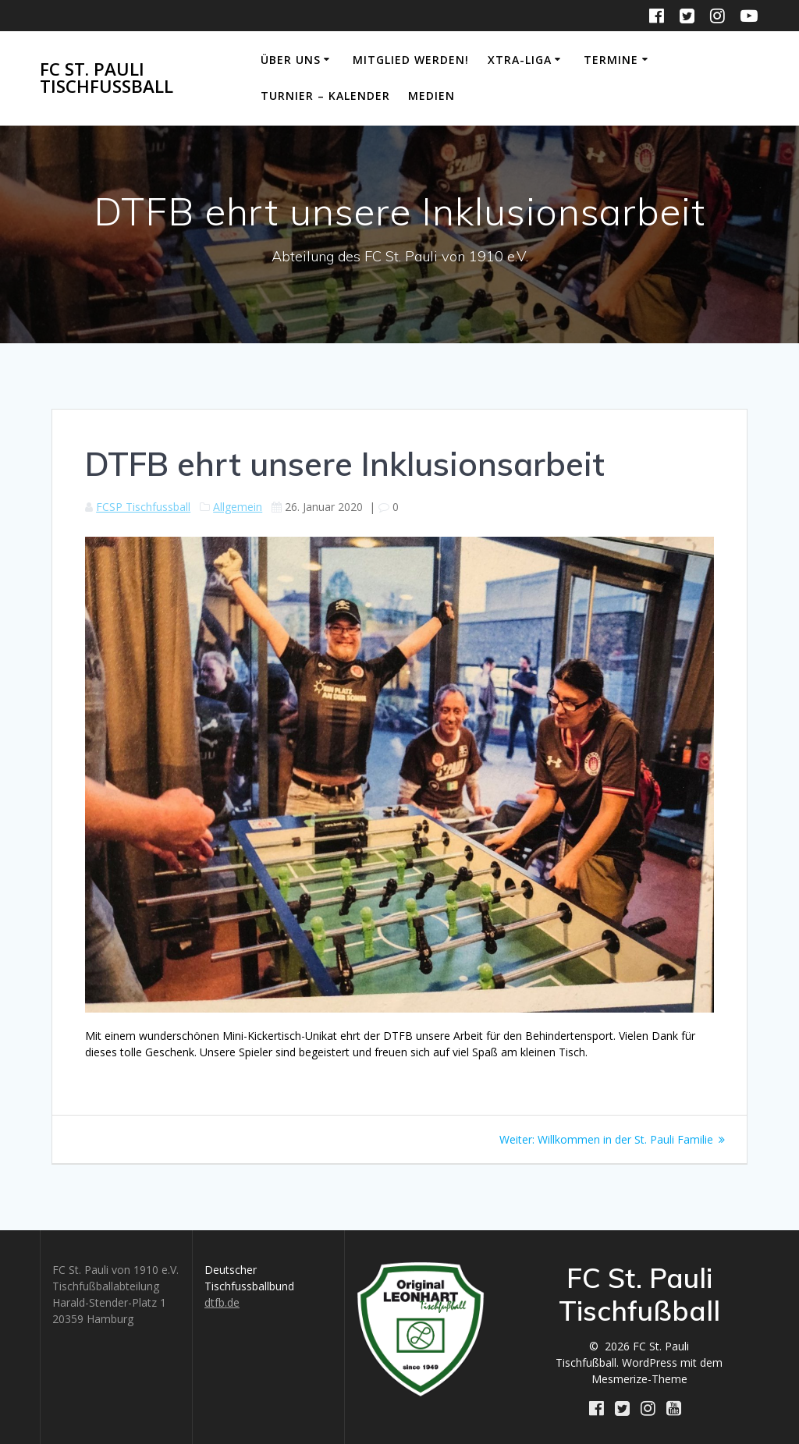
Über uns (291, 59)
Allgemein (237, 506)
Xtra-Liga (520, 59)
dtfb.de (222, 1302)
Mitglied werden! (411, 59)
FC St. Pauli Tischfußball (106, 78)
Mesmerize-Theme (639, 1378)
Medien (431, 95)
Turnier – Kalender (325, 95)
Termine (611, 59)
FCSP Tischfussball (143, 506)
